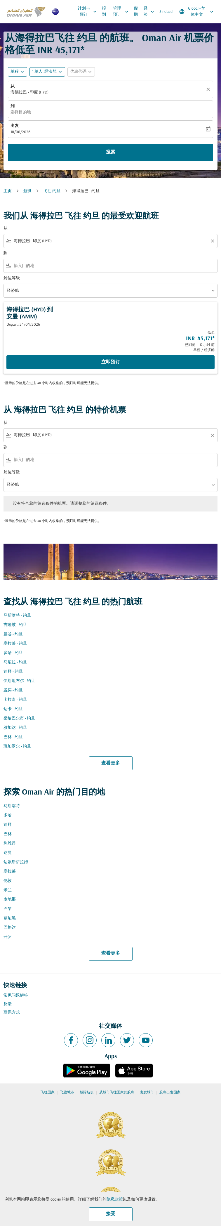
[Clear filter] (212, 241)
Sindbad (166, 12)
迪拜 (8, 825)
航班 (27, 191)
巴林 (8, 834)
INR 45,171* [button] (61, 51)
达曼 (8, 853)
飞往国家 (48, 1092)
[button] (47, 72)
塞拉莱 (10, 871)
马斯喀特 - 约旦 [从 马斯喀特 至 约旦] (17, 615)
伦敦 (8, 881)
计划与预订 (89, 11)
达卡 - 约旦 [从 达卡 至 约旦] (13, 709)
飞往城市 (67, 1092)
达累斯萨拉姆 (16, 862)
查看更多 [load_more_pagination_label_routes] (110, 763)
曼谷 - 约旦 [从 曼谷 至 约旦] (13, 634)
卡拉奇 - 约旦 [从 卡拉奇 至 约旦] (15, 700)
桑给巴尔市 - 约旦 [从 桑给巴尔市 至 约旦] (19, 718)
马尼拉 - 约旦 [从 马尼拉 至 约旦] (15, 662)
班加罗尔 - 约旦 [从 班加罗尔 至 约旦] (17, 746)
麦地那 (10, 899)
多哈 (8, 815)
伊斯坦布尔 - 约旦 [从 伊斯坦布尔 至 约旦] (19, 681)
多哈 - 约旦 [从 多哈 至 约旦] (13, 653)
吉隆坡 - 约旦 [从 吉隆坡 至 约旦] (15, 625)
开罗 (8, 937)
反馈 (8, 1004)
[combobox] (110, 241)
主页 (8, 191)
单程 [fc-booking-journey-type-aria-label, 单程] (15, 72)
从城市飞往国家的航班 (116, 1092)
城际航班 (87, 1092)
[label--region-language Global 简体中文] (196, 11)
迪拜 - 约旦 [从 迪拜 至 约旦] (13, 672)
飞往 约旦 (51, 191)
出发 (15, 126)
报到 (104, 11)
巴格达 (10, 927)
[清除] (209, 89)
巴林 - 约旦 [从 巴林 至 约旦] (13, 737)
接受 (110, 1214)
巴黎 (8, 909)
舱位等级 (12, 278)
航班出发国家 (169, 1092)
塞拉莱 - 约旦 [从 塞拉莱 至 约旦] (15, 643)
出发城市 (147, 1092)
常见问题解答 (16, 995)
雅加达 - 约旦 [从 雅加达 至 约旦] (15, 728)
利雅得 (10, 843)
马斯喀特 (12, 806)
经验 (150, 11)
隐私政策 (115, 1199)
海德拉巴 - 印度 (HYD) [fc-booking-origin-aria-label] (29, 92)
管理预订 (122, 11)
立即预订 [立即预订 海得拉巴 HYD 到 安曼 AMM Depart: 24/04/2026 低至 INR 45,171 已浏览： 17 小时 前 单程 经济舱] (110, 362)
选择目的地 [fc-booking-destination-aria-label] (21, 112)
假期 (136, 11)
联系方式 (12, 1012)
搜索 (110, 152)
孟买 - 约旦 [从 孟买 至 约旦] (13, 690)
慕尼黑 (10, 918)
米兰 (8, 890)
